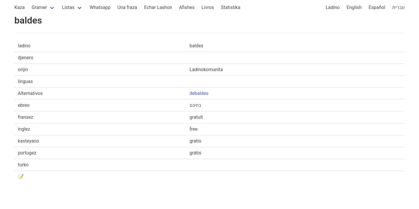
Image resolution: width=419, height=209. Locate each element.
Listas (68, 7)
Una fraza (127, 7)
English (354, 7)
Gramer (39, 7)
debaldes (199, 93)
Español (377, 7)
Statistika (230, 7)
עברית (398, 7)
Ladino (333, 7)
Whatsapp (100, 7)
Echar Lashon (158, 7)
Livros (208, 7)
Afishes (187, 7)
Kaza (20, 7)
